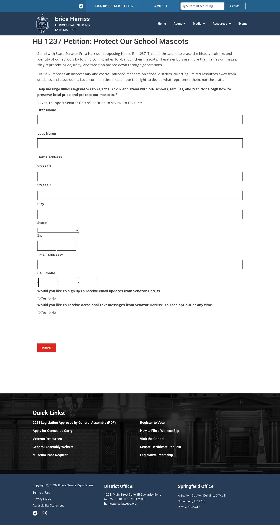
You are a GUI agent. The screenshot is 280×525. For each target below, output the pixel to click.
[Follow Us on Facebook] (81, 6)
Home (162, 23)
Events (242, 23)
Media (199, 23)
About (179, 23)
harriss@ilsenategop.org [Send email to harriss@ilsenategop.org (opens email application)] (120, 503)
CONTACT (160, 6)
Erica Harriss (72, 18)
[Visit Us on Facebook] (35, 513)
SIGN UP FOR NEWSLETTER (114, 6)
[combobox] (203, 6)
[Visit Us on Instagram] (44, 513)
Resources (222, 23)
